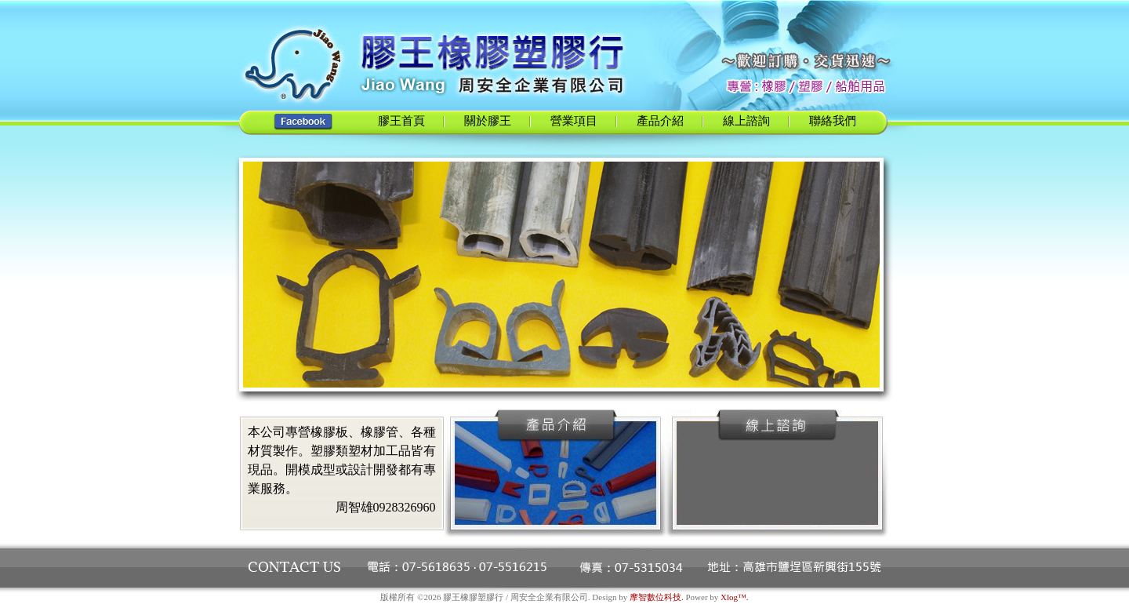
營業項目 (573, 121)
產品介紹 (660, 121)
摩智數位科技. (657, 597)
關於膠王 (487, 121)
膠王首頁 (401, 121)
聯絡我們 (832, 121)
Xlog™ (733, 597)
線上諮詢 (746, 121)
